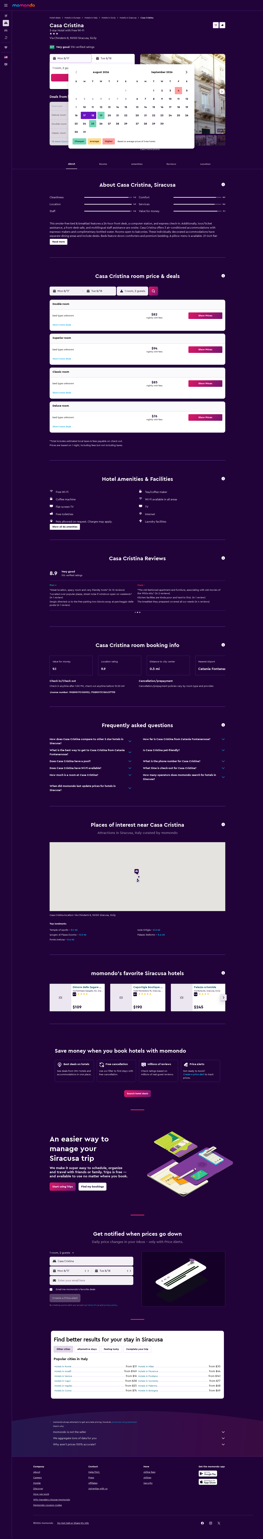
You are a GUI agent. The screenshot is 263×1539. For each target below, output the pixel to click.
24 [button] (84, 123)
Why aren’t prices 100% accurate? (139, 1444)
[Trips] (5, 47)
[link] (137, 1093)
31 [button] (84, 132)
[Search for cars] (5, 30)
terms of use (93, 1305)
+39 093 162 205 (60, 42)
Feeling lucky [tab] (111, 1349)
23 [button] (76, 123)
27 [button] (109, 123)
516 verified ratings (82, 47)
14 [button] (117, 107)
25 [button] (92, 123)
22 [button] (125, 115)
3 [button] (84, 98)
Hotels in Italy (91, 18)
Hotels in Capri (62, 1381)
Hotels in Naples (63, 1386)
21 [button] (117, 115)
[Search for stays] (5, 23)
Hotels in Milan (146, 1366)
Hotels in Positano (148, 1376)
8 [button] (126, 98)
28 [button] (117, 123)
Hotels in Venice (63, 1376)
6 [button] (109, 98)
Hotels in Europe (72, 18)
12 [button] (101, 107)
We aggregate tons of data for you (139, 1438)
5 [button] (101, 98)
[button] (6, 5)
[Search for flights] (5, 15)
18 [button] (92, 115)
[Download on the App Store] (208, 1482)
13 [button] (109, 107)
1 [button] (125, 90)
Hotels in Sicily (109, 18)
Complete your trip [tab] (137, 1349)
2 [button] (76, 98)
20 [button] (109, 115)
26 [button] (100, 123)
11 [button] (93, 107)
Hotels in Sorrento (148, 1381)
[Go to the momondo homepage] (23, 5)
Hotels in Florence (148, 1371)
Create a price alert (193, 1074)
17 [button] (84, 115)
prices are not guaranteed (124, 1422)
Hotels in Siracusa (128, 18)
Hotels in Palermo (147, 1386)
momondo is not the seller (139, 1432)
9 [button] (76, 107)
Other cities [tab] (63, 1349)
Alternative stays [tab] (87, 1349)
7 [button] (117, 98)
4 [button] (93, 98)
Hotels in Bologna (148, 1391)
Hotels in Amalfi (62, 1371)
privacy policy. (111, 1305)
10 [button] (84, 107)
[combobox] (94, 1261)
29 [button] (125, 123)
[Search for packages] (5, 37)
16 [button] (76, 115)
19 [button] (101, 115)
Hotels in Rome (62, 1366)
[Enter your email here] (94, 1280)
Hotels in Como (63, 1391)
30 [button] (76, 132)
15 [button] (126, 107)
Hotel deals (55, 18)
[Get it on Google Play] (208, 1473)
